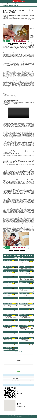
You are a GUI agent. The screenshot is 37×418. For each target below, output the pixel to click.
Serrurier (19, 403)
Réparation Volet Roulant (18, 416)
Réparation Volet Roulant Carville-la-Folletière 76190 (18, 112)
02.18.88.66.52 (17, 1)
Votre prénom (18, 360)
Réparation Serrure (30, 415)
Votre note (18, 363)
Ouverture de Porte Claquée (15, 415)
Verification (18, 353)
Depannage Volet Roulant (23, 415)
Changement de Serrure (7, 415)
